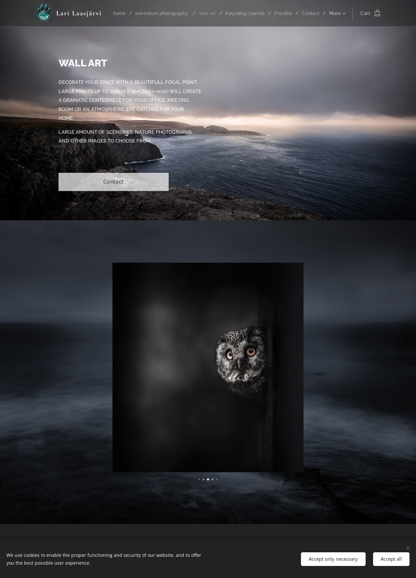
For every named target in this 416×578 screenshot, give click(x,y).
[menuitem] (138, 13)
